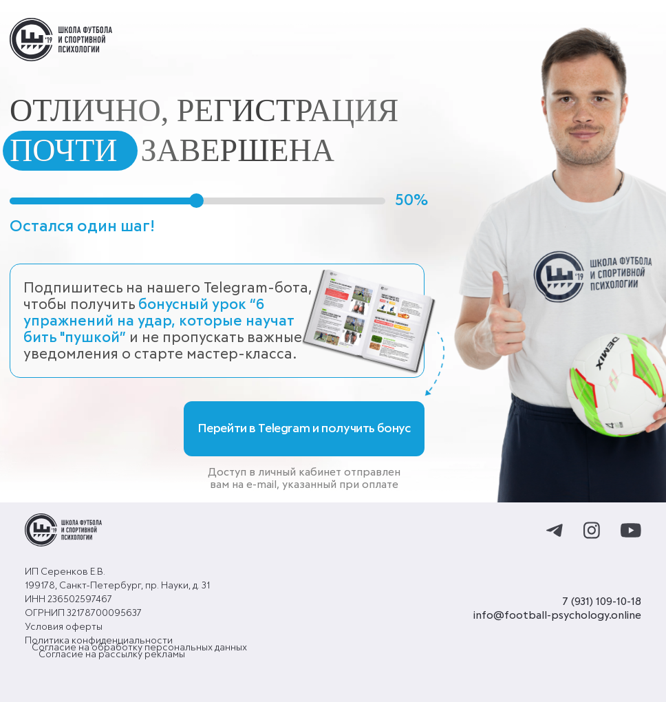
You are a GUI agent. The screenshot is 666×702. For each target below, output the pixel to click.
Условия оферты (64, 627)
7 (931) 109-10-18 (601, 601)
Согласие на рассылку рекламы (112, 654)
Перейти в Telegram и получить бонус (304, 429)
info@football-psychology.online (557, 615)
